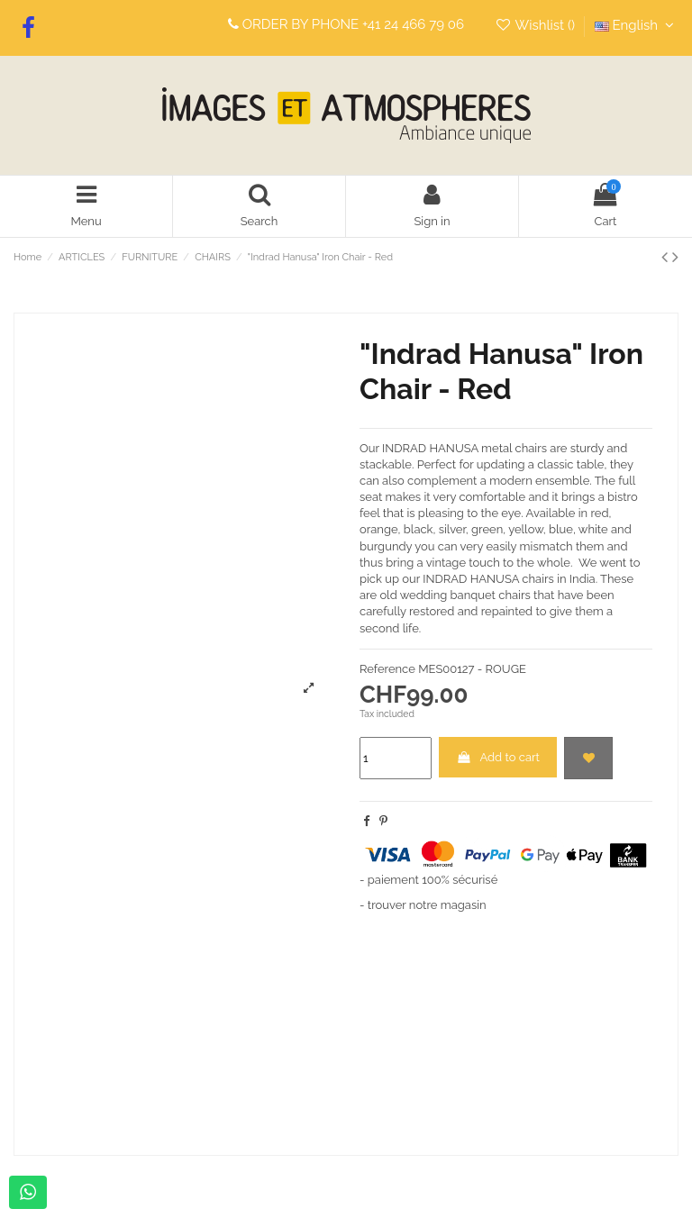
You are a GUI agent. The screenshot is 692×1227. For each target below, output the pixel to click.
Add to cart (498, 757)
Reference (387, 669)
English (636, 25)
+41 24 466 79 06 (413, 24)
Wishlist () (536, 25)
